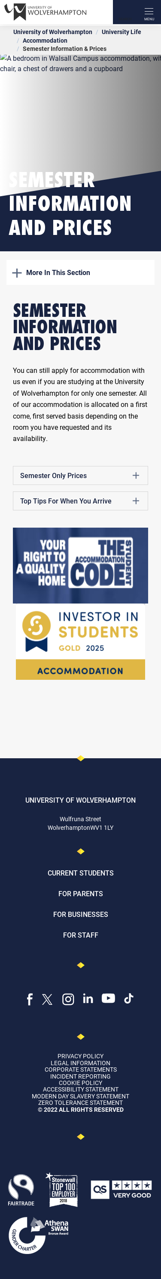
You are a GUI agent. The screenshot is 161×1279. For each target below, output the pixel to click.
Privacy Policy (80, 1056)
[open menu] (149, 12)
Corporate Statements (81, 1069)
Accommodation (45, 40)
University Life (121, 32)
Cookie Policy (80, 1083)
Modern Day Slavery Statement (80, 1096)
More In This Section (51, 272)
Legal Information (80, 1063)
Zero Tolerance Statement (80, 1102)
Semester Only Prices (79, 475)
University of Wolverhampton (52, 32)
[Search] (125, 12)
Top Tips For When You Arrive (79, 501)
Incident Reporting (80, 1076)
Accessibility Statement (80, 1089)
